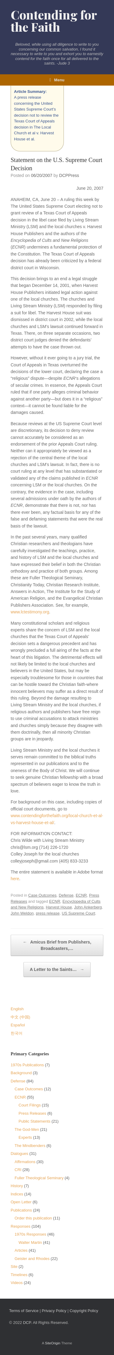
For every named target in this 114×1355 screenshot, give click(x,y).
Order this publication (33, 1218)
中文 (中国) (20, 1017)
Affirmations (25, 1161)
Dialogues (19, 1153)
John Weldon (22, 913)
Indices (17, 1194)
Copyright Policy (84, 1310)
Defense (66, 895)
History (17, 1186)
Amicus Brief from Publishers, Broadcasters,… (57, 945)
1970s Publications (27, 1065)
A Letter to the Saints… (57, 969)
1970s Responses (30, 1234)
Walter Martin (30, 1242)
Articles (21, 1250)
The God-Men (27, 1129)
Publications (21, 1210)
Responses (20, 1226)
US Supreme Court (78, 913)
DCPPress (69, 175)
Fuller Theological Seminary (39, 1178)
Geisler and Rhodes (32, 1258)
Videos (17, 1282)
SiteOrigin (52, 1343)
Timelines (19, 1274)
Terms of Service (24, 1310)
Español (18, 1025)
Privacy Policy (54, 1310)
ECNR (81, 895)
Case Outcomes (42, 895)
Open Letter (21, 1202)
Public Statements (34, 1121)
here (15, 878)
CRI (18, 1169)
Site (14, 1266)
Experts (25, 1137)
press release (48, 913)
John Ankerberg (88, 907)
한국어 (16, 1033)
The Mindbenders (30, 1145)
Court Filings (30, 1105)
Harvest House (59, 907)
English (17, 1009)
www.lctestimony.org (30, 611)
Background (21, 1073)
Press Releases (32, 1113)
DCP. (27, 1322)
